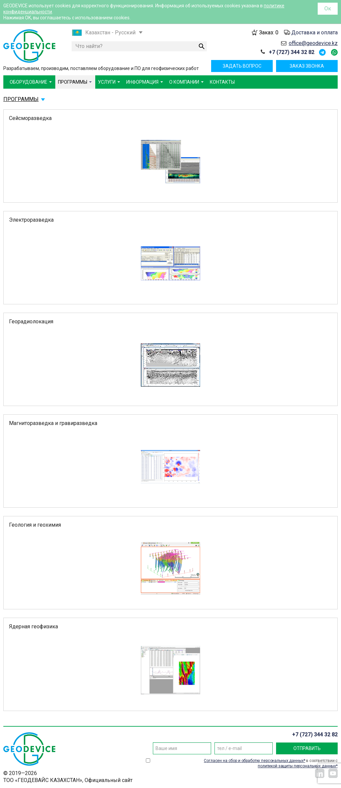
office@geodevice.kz (313, 43)
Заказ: (268, 32)
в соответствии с (271, 763)
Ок (327, 8)
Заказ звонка (307, 66)
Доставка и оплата (314, 32)
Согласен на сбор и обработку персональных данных (253, 760)
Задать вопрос (242, 66)
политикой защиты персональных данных (297, 766)
